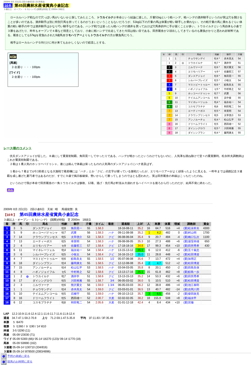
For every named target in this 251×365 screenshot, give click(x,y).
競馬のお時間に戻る (16, 362)
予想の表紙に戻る (15, 356)
